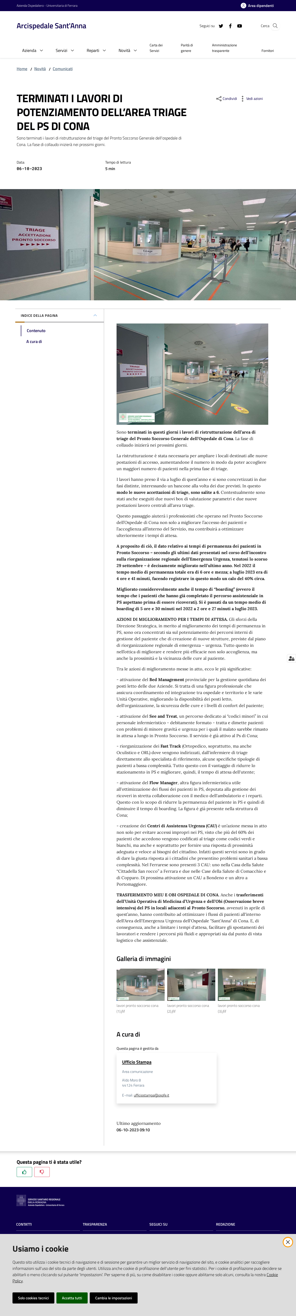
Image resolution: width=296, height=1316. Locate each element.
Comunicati (63, 69)
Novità (40, 69)
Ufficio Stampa (136, 1061)
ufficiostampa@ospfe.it (151, 1095)
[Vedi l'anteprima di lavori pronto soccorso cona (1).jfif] (141, 985)
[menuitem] (159, 48)
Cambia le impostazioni (113, 1298)
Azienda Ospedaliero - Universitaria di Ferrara (47, 5)
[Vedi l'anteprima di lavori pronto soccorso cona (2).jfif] (191, 985)
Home (22, 69)
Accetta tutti (72, 1298)
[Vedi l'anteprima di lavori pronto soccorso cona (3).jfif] (242, 985)
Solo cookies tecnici (33, 1298)
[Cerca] (273, 25)
